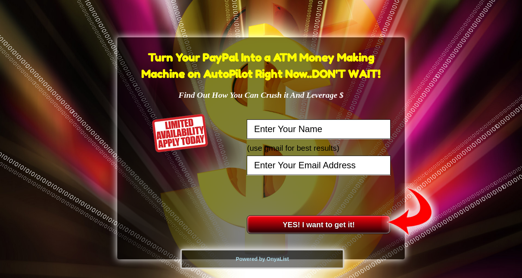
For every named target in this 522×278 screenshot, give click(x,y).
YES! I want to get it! (319, 225)
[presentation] (319, 195)
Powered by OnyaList (262, 259)
